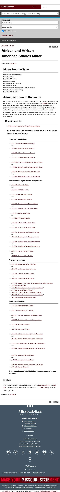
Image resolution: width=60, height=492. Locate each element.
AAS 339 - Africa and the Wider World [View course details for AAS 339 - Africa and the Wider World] (23, 223)
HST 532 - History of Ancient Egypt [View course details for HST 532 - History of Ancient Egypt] (22, 360)
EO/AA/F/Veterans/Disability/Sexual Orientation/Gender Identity (41, 485)
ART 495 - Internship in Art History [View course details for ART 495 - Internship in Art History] (22, 290)
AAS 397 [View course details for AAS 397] (41, 385)
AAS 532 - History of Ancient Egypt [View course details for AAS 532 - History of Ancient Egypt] (22, 355)
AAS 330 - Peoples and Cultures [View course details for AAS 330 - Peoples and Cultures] (21, 194)
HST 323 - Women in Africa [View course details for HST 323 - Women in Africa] (20, 190)
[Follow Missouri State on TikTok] (30, 452)
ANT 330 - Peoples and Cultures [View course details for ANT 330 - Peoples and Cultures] (21, 199)
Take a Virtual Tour (29, 431)
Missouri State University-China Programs (30, 446)
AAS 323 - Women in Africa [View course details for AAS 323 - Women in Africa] (20, 185)
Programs (13, 63)
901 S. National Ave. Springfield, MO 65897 (30, 422)
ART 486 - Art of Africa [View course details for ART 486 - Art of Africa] (18, 285)
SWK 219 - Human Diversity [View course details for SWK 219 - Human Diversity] (20, 367)
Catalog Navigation (9, 40)
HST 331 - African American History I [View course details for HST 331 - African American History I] (22, 148)
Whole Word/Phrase (10, 31)
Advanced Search (7, 35)
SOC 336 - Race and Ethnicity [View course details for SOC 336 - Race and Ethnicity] (20, 329)
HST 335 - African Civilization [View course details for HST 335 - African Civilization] (20, 218)
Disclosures (20, 485)
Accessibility (5, 485)
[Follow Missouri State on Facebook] (8, 452)
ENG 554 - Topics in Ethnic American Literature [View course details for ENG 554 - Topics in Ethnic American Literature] (26, 292)
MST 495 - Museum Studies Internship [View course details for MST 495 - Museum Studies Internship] (23, 297)
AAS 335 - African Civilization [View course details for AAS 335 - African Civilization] (20, 213)
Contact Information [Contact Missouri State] (40, 487)
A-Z (39, 7)
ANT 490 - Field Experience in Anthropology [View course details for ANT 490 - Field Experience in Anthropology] (25, 246)
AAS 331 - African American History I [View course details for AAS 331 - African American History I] (23, 143)
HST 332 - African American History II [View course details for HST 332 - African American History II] (23, 158)
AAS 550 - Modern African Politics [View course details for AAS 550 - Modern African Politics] (22, 251)
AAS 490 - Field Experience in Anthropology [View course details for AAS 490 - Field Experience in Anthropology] (25, 242)
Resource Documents (24, 473)
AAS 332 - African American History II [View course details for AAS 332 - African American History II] (23, 153)
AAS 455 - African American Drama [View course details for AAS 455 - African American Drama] (22, 274)
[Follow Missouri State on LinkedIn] (44, 452)
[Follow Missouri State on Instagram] (23, 452)
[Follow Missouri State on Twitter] (15, 452)
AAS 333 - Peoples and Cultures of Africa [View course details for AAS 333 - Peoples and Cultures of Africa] (24, 204)
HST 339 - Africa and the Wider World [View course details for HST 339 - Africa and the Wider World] (23, 227)
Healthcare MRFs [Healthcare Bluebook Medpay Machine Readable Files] (50, 487)
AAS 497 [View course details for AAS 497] (47, 385)
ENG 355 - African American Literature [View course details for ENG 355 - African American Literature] (23, 269)
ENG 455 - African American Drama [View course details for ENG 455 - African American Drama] (22, 278)
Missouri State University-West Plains (30, 441)
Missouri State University (30, 439)
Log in (33, 7)
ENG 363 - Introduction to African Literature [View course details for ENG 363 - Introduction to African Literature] (25, 237)
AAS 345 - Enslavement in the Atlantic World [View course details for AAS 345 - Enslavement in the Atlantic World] (25, 172)
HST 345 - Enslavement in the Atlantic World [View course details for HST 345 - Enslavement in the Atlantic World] (25, 176)
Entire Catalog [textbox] (6, 23)
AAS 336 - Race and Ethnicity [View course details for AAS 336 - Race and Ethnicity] (20, 324)
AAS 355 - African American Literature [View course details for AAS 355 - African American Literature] (23, 264)
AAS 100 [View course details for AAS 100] (45, 103)
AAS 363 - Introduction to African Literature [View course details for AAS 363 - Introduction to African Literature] (25, 232)
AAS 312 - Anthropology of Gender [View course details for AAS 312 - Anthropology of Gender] (22, 306)
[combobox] (30, 13)
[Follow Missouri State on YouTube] (37, 452)
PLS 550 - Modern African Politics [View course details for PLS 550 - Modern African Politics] (22, 256)
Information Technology (38, 473)
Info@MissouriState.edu (30, 426)
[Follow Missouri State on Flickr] (30, 459)
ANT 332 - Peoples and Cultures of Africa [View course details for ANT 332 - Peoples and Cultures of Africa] (24, 209)
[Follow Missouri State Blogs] (52, 452)
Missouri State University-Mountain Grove (30, 444)
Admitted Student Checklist (10, 473)
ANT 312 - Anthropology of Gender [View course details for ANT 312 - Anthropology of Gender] (22, 310)
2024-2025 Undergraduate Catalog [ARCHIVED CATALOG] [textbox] (21, 14)
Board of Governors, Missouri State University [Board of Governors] (21, 487)
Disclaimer (13, 485)
